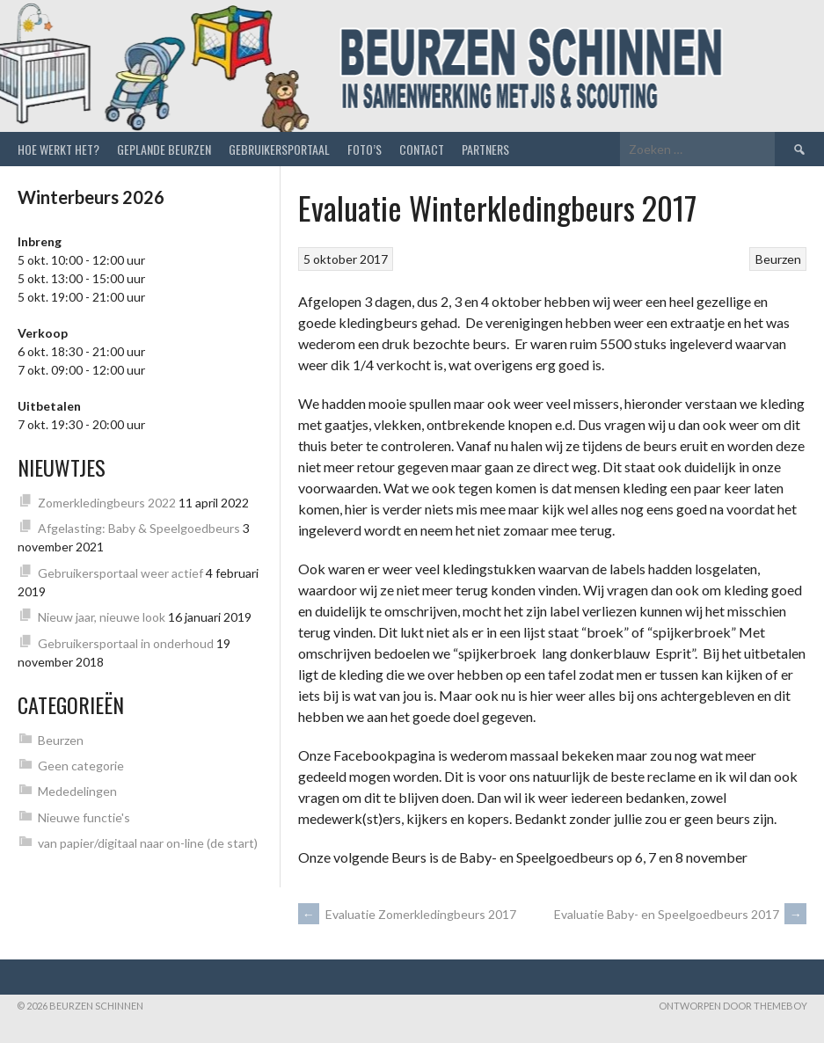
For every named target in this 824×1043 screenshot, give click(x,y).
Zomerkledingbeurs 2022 (107, 502)
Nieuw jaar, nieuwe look (101, 616)
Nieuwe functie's (84, 817)
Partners (485, 149)
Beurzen (778, 259)
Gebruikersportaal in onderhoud (126, 643)
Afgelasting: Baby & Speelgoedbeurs (139, 528)
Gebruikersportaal (279, 149)
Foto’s (364, 149)
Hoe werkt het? (58, 149)
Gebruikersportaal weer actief (120, 572)
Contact (421, 149)
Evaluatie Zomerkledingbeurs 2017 (407, 914)
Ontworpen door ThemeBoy (733, 1005)
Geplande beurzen (164, 149)
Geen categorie (81, 765)
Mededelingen (77, 791)
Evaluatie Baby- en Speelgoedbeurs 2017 (680, 914)
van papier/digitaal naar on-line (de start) (148, 842)
